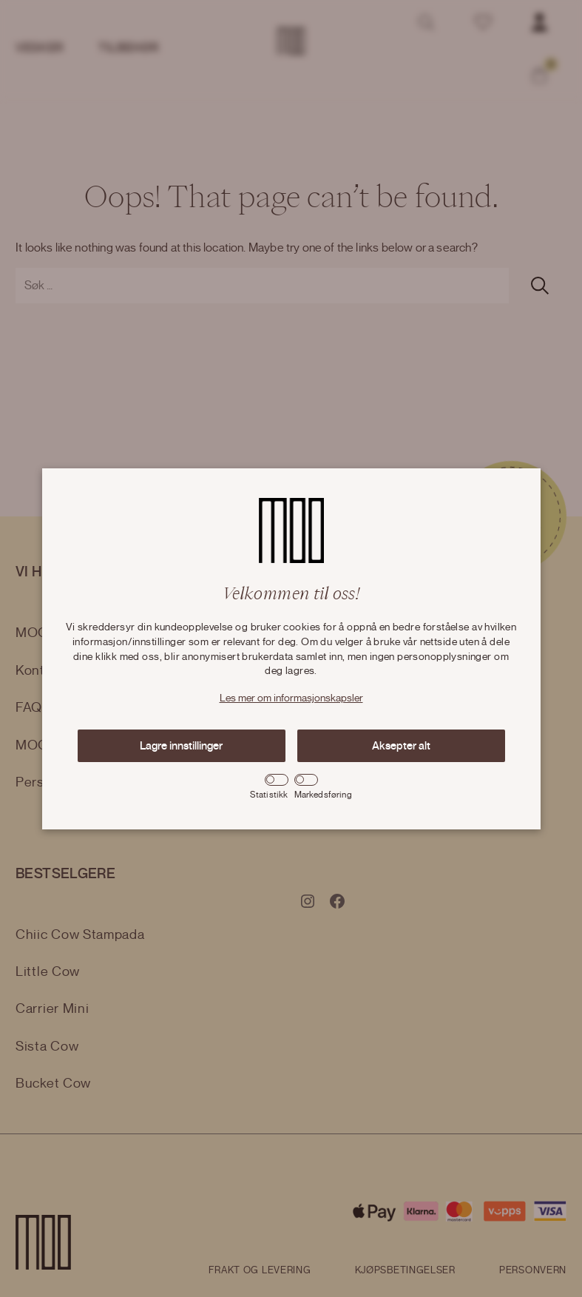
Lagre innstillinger (181, 745)
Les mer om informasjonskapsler (291, 698)
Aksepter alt (401, 745)
